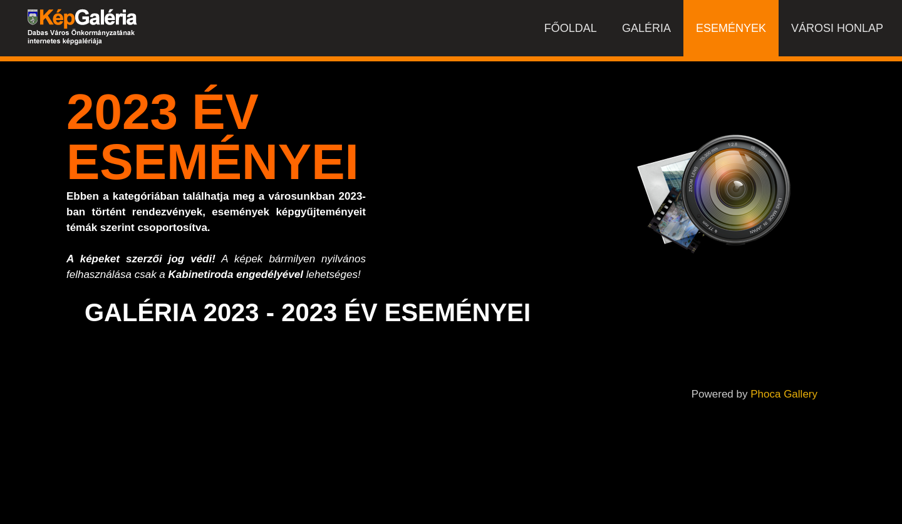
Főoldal (570, 28)
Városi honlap (837, 28)
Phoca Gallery (783, 394)
